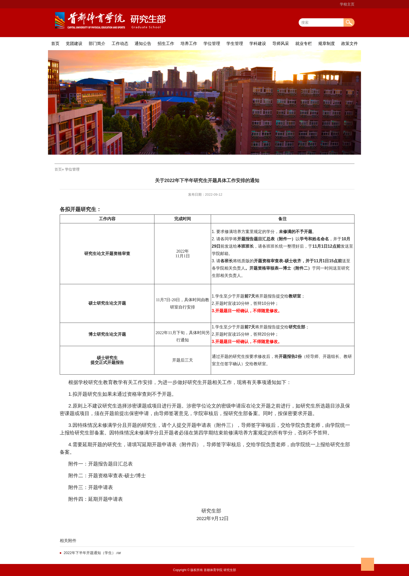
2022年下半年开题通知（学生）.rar (92, 553)
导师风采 (280, 43)
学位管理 (211, 43)
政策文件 (349, 43)
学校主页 (347, 4)
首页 (55, 43)
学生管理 (234, 43)
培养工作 (189, 43)
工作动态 (120, 43)
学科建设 (257, 43)
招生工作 (166, 43)
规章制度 (326, 43)
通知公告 (143, 43)
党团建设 (74, 43)
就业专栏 (303, 43)
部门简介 (97, 43)
